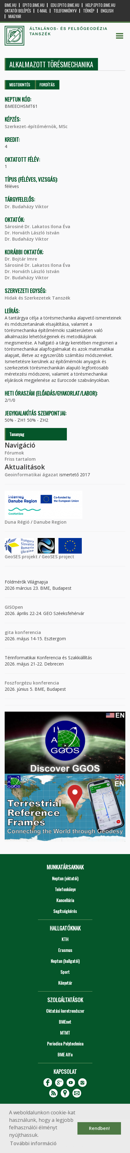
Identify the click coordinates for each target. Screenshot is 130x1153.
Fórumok (14, 453)
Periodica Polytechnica (65, 1043)
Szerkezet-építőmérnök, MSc (36, 126)
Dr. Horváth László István (32, 233)
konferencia (27, 632)
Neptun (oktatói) (65, 878)
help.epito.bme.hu (100, 5)
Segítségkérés (65, 911)
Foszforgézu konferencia (32, 683)
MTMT (65, 1032)
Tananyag (16, 434)
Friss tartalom (20, 459)
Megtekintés (19, 84)
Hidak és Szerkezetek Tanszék (37, 298)
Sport (65, 971)
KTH (65, 939)
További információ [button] (33, 1143)
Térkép (89, 11)
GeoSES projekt (21, 557)
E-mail (42, 11)
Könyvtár (65, 982)
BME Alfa (65, 1054)
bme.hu (10, 5)
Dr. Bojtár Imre (21, 259)
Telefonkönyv (65, 11)
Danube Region (50, 522)
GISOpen (14, 607)
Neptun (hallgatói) (65, 961)
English (107, 11)
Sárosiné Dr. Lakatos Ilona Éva (37, 226)
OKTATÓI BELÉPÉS (18, 11)
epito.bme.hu (33, 5)
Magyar (14, 16)
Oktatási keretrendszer (65, 1010)
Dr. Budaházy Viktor (27, 206)
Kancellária (65, 900)
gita (9, 632)
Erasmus (65, 950)
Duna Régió (17, 522)
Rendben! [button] (99, 1128)
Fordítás (47, 84)
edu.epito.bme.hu (65, 5)
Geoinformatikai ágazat (31, 475)
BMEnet (65, 1021)
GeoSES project (58, 557)
